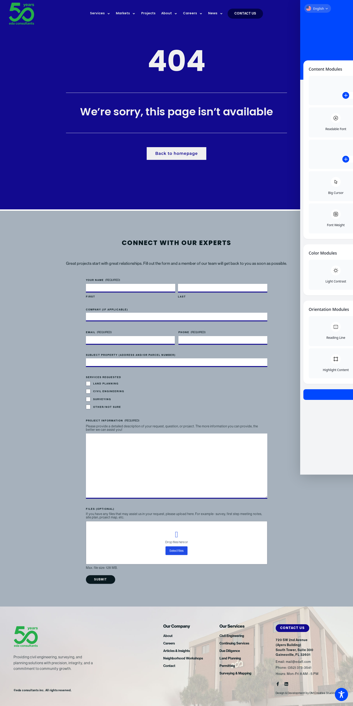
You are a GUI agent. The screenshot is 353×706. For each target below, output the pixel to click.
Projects (148, 13)
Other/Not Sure (107, 406)
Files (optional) (100, 509)
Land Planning (106, 383)
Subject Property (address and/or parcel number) (131, 355)
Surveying (102, 398)
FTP (319, 14)
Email (99, 332)
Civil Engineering (108, 391)
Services (100, 13)
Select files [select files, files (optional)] (176, 550)
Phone (192, 332)
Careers (192, 13)
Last (182, 296)
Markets (125, 13)
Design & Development (291, 693)
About (169, 13)
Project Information (112, 420)
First (90, 296)
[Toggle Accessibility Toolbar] (341, 694)
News (215, 13)
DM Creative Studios (324, 693)
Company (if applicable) (107, 309)
